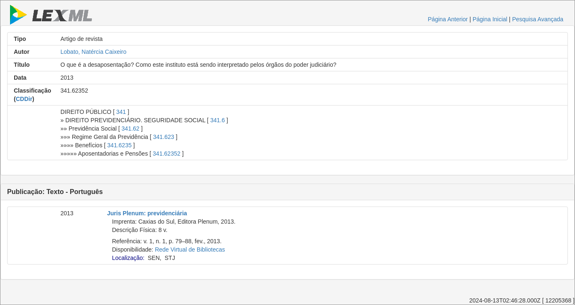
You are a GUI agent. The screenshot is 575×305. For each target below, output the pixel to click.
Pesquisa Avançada (537, 19)
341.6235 (119, 145)
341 (121, 111)
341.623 (164, 137)
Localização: (128, 258)
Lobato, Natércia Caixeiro (94, 51)
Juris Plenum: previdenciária (147, 213)
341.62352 (166, 153)
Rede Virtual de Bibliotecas (190, 249)
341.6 (217, 120)
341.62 (130, 128)
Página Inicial (490, 19)
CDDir (24, 99)
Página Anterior (448, 19)
